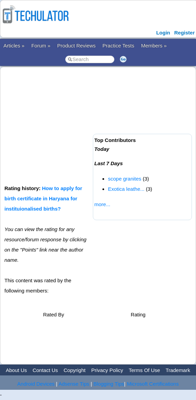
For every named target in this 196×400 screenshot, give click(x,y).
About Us (16, 370)
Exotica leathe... (126, 189)
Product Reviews (76, 45)
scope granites (124, 179)
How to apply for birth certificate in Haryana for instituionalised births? (43, 198)
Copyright (74, 370)
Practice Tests (118, 45)
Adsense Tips (73, 384)
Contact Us (45, 370)
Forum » (41, 45)
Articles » (14, 45)
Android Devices (36, 384)
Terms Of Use (144, 370)
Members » (154, 45)
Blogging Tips (109, 384)
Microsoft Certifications (153, 384)
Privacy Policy (107, 370)
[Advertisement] (99, 125)
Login (163, 32)
